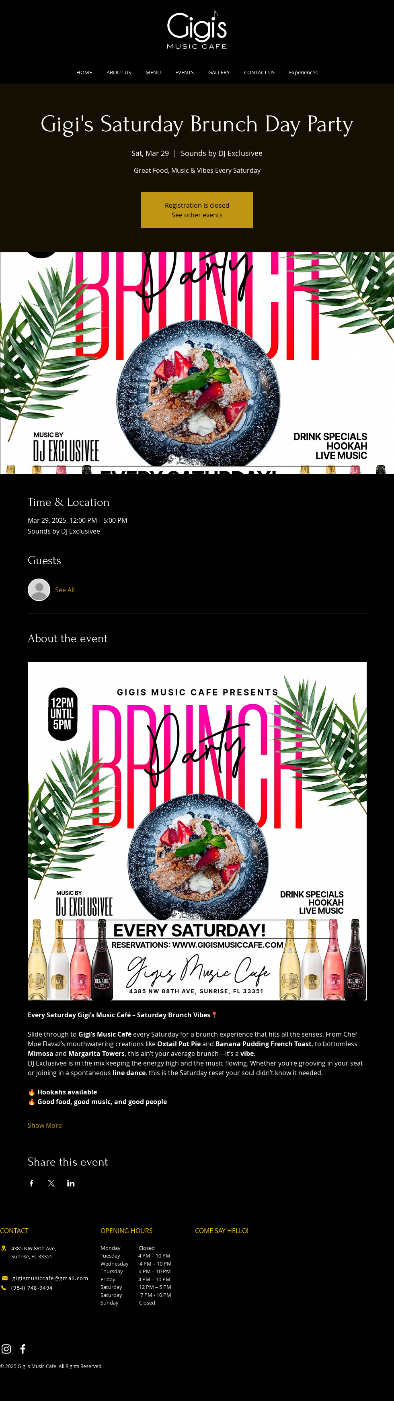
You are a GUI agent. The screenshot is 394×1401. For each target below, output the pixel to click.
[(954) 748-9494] (42, 1287)
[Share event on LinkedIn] (71, 1183)
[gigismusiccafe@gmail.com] (45, 1277)
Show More (45, 1125)
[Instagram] (6, 1349)
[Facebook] (22, 1349)
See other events (197, 215)
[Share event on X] (51, 1183)
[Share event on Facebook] (31, 1183)
